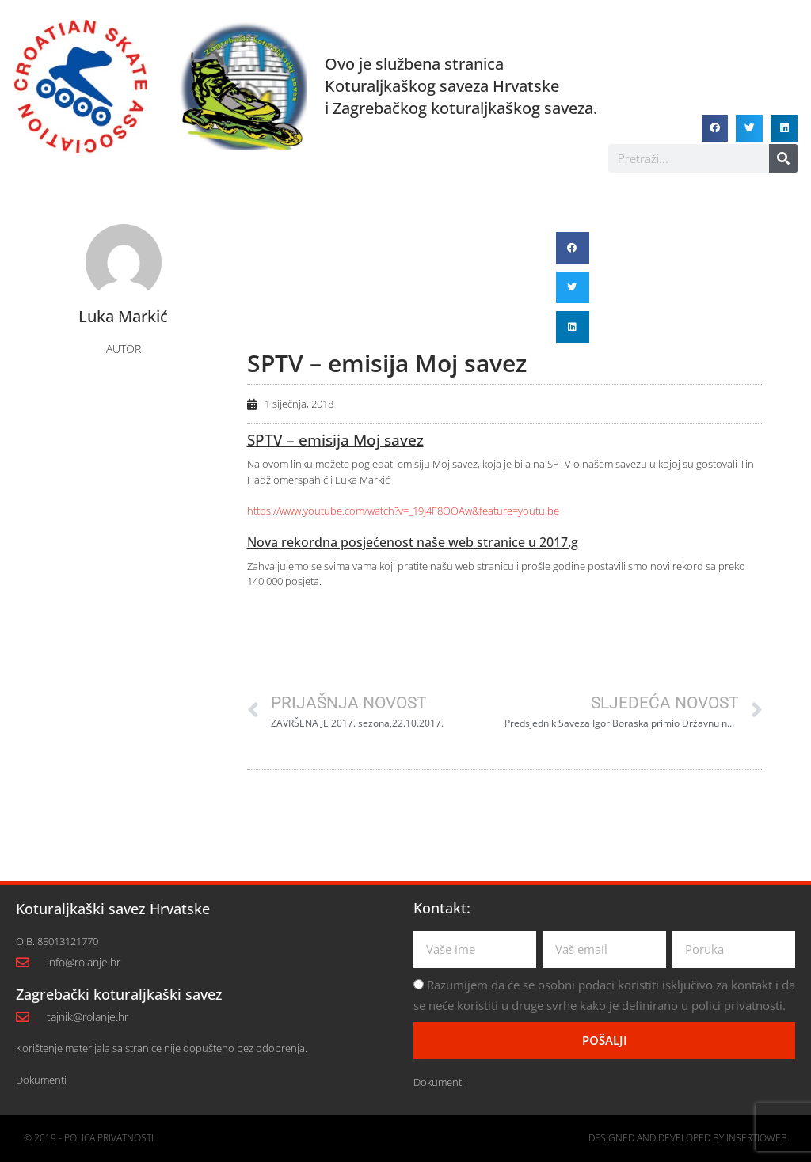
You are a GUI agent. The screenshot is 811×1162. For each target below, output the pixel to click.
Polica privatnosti (109, 1138)
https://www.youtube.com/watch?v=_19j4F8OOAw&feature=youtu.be (403, 510)
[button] (715, 128)
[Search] (783, 158)
